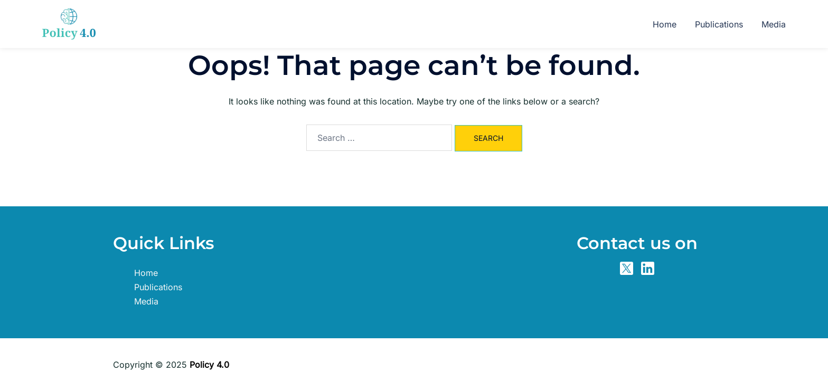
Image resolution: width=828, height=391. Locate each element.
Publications (719, 24)
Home (664, 24)
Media (773, 24)
